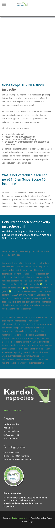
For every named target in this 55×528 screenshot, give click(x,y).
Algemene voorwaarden (13, 410)
